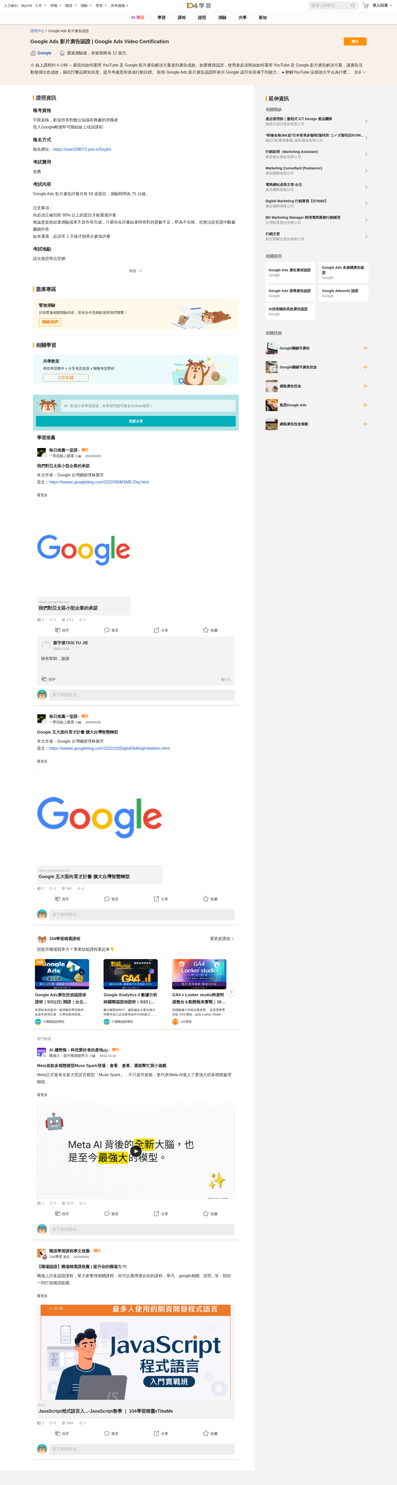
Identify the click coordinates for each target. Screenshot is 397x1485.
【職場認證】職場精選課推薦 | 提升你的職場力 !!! (82, 1267)
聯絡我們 (50, 322)
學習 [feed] (161, 17)
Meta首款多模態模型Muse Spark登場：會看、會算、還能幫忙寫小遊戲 (101, 1065)
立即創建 (66, 377)
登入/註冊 (380, 5)
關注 (355, 41)
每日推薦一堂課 (63, 450)
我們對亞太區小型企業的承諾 (63, 466)
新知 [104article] (263, 17)
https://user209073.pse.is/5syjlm (82, 149)
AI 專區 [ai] (137, 17)
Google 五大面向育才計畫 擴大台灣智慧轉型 (77, 732)
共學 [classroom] (243, 17)
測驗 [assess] (222, 17)
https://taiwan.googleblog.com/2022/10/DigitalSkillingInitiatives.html (109, 748)
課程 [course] (182, 17)
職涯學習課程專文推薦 (69, 1251)
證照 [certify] (202, 17)
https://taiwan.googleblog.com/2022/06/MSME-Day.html (99, 482)
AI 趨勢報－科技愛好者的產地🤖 (78, 1050)
